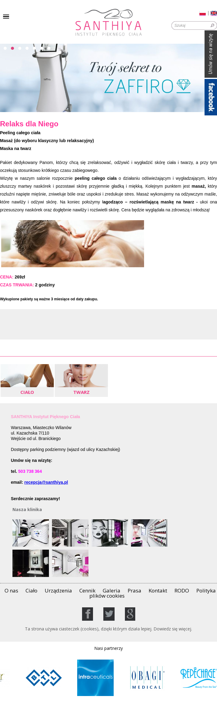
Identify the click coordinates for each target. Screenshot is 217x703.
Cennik (87, 590)
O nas (11, 590)
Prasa (134, 590)
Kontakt (158, 590)
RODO (181, 590)
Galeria (111, 590)
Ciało (31, 590)
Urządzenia (58, 590)
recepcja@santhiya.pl (46, 482)
